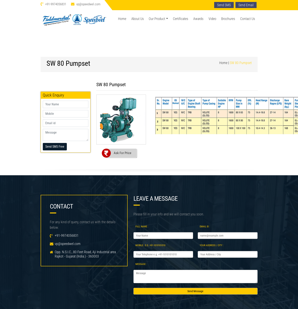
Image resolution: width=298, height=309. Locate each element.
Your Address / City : (212, 245)
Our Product (157, 19)
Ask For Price (122, 153)
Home (122, 19)
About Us (137, 19)
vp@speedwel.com (88, 4)
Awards (198, 19)
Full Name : (141, 226)
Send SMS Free (54, 146)
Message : (141, 264)
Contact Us (247, 19)
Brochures (228, 19)
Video (212, 19)
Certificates (180, 19)
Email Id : (205, 226)
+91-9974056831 (55, 4)
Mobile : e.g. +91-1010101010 (150, 245)
